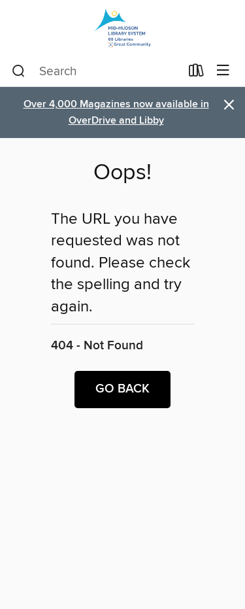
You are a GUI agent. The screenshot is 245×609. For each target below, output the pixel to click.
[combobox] (96, 71)
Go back (122, 389)
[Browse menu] (223, 71)
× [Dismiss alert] (229, 105)
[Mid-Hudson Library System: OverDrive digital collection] (122, 28)
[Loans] (196, 73)
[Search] (18, 71)
